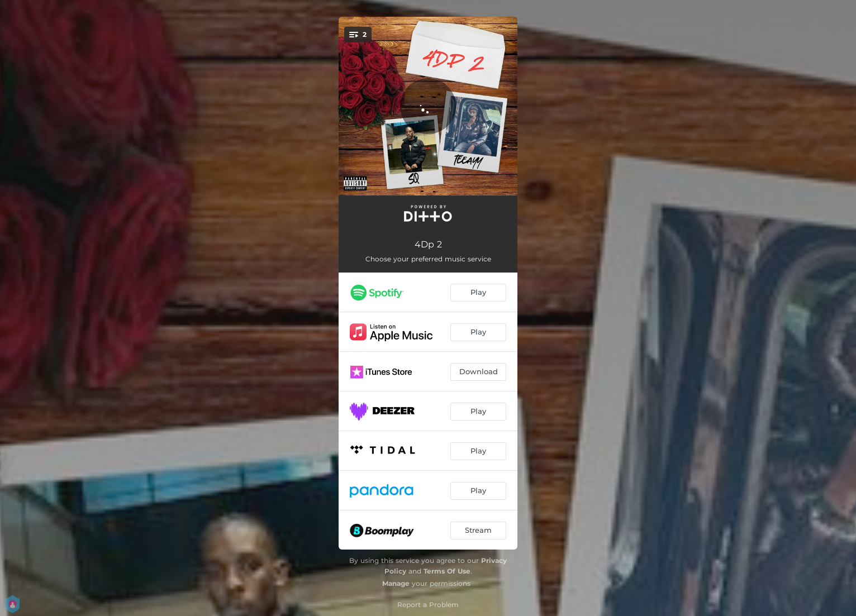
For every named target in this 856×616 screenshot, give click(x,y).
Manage (396, 583)
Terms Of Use (447, 571)
